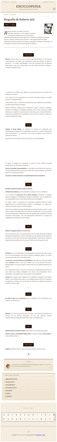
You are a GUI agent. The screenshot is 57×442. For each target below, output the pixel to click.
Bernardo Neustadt (10, 382)
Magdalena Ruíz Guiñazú (11, 379)
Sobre (43, 435)
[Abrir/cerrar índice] (54, 9)
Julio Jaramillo (9, 391)
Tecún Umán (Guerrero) (11, 388)
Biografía (13, 14)
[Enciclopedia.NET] (28, 6)
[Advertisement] (28, 80)
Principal (6, 14)
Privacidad (38, 435)
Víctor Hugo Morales (10, 385)
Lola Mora (8, 393)
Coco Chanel (8, 396)
